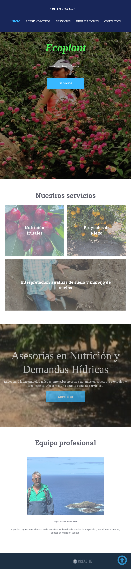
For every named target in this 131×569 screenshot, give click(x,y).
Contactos (112, 21)
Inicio (15, 21)
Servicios (63, 21)
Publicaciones (87, 21)
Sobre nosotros (38, 21)
